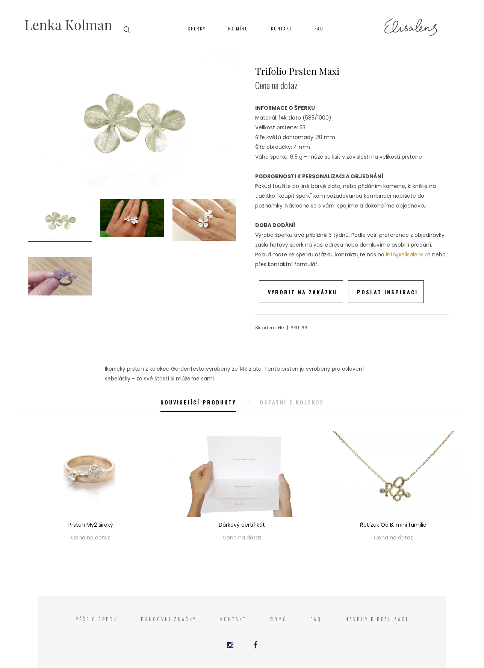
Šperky (197, 28)
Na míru (238, 28)
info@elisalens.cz (408, 254)
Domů (278, 619)
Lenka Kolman (68, 24)
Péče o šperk (96, 619)
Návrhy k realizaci (376, 619)
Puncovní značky (169, 619)
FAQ (319, 28)
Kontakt (281, 28)
